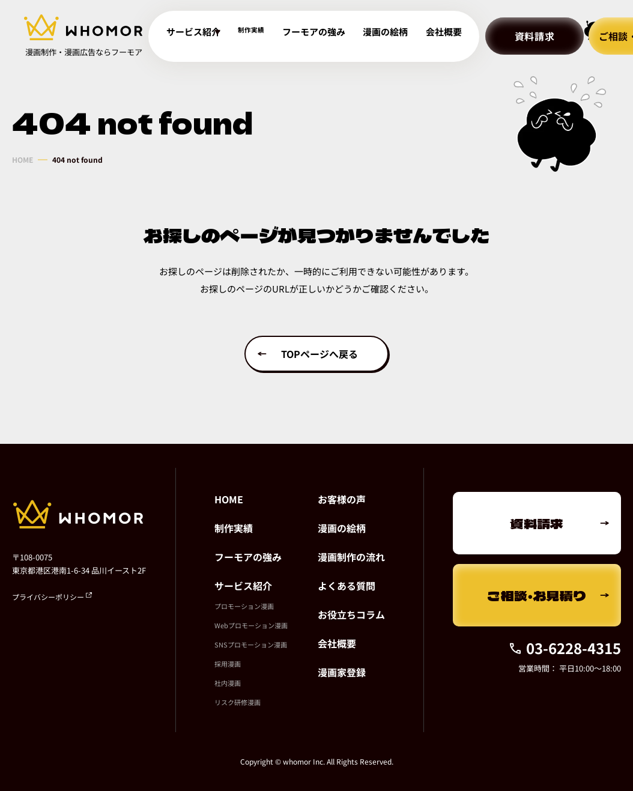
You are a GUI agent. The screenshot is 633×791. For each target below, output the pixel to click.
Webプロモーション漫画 (251, 625)
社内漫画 (227, 683)
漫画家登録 (342, 672)
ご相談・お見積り (537, 595)
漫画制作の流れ (351, 557)
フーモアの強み (304, 36)
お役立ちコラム (351, 614)
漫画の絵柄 (361, 36)
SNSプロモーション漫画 (250, 644)
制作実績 (250, 36)
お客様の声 (342, 499)
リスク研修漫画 (237, 702)
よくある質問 (346, 585)
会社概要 (409, 36)
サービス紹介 (243, 585)
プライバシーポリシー (52, 597)
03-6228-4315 (564, 647)
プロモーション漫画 (244, 606)
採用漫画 (227, 663)
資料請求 (495, 36)
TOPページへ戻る (319, 354)
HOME (22, 159)
